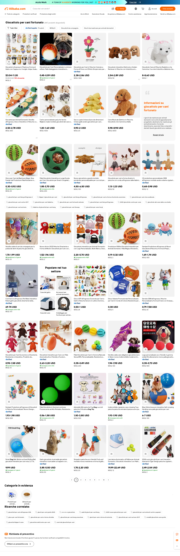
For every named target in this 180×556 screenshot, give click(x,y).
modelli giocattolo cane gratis (155, 517)
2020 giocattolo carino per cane (129, 202)
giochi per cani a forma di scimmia (99, 517)
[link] (177, 534)
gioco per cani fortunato (15, 517)
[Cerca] (120, 9)
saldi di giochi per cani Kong (89, 512)
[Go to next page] (108, 480)
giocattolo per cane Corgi (93, 207)
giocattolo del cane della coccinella (158, 202)
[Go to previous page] (72, 480)
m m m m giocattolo (67, 512)
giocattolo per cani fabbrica (43, 202)
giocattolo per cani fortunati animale (71, 202)
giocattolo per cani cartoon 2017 (128, 517)
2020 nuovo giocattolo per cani (115, 512)
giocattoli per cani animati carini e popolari (146, 512)
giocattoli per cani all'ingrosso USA (18, 512)
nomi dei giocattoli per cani (64, 522)
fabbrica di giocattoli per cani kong (43, 207)
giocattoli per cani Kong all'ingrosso (74, 197)
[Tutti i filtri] (12, 28)
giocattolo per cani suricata (16, 207)
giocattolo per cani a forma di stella (41, 517)
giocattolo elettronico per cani (39, 522)
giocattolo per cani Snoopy (70, 207)
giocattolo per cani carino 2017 (17, 202)
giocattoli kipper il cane (15, 522)
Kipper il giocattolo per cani (47, 197)
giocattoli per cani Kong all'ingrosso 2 (19, 197)
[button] (112, 8)
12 (103, 480)
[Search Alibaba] (71, 8)
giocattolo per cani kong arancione (70, 517)
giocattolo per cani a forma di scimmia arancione (108, 197)
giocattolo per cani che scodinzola (142, 197)
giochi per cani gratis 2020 (45, 512)
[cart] (143, 9)
